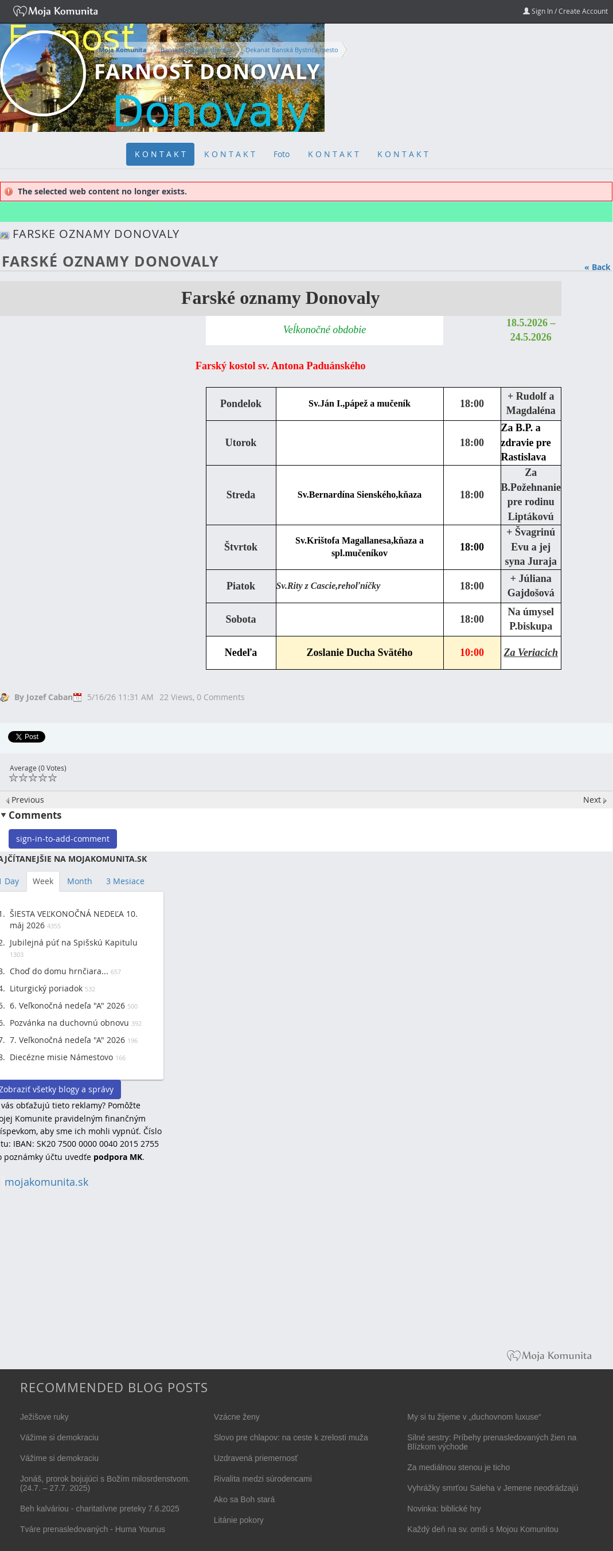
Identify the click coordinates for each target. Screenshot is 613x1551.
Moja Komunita (123, 49)
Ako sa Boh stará (244, 1499)
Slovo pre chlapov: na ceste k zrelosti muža (291, 1437)
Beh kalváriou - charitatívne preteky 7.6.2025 (99, 1508)
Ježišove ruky (44, 1416)
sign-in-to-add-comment (63, 838)
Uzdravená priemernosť (256, 1458)
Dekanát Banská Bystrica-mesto (291, 49)
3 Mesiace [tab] (125, 881)
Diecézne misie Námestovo (61, 1057)
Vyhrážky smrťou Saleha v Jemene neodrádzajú (492, 1488)
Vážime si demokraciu (59, 1437)
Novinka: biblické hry (444, 1508)
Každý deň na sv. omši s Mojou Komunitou (483, 1529)
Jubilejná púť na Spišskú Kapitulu (74, 942)
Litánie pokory (239, 1520)
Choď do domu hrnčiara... (59, 971)
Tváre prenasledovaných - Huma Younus (92, 1529)
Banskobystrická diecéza (196, 49)
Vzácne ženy (237, 1416)
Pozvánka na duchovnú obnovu (69, 1022)
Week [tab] (43, 881)
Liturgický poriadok (46, 988)
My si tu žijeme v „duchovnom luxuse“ (474, 1416)
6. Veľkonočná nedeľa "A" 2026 (67, 1005)
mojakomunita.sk (46, 1182)
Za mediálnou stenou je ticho (458, 1467)
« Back (597, 266)
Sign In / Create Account (565, 10)
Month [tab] (79, 881)
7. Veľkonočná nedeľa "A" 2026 (67, 1039)
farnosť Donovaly (207, 71)
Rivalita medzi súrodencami (263, 1478)
